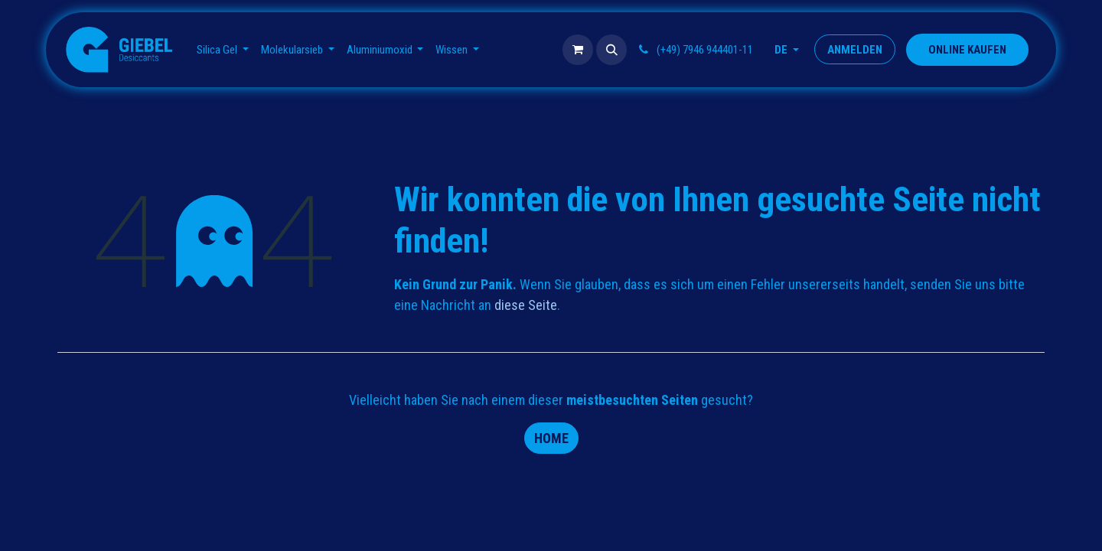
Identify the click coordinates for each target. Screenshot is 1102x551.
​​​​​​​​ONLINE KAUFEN (967, 50)
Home (551, 438)
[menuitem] (223, 50)
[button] (611, 49)
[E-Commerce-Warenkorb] (577, 49)
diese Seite (525, 305)
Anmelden (854, 50)
